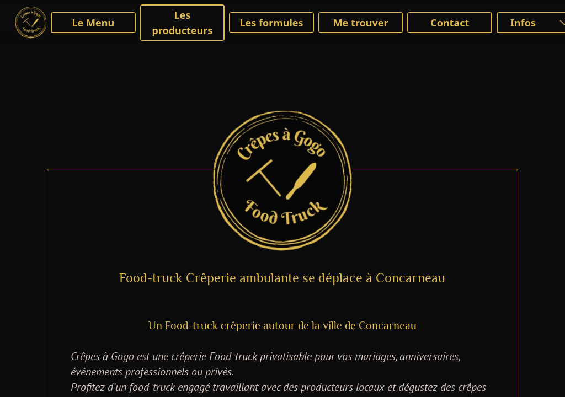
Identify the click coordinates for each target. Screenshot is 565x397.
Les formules (271, 22)
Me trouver (360, 22)
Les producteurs (182, 22)
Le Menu (93, 22)
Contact (449, 22)
